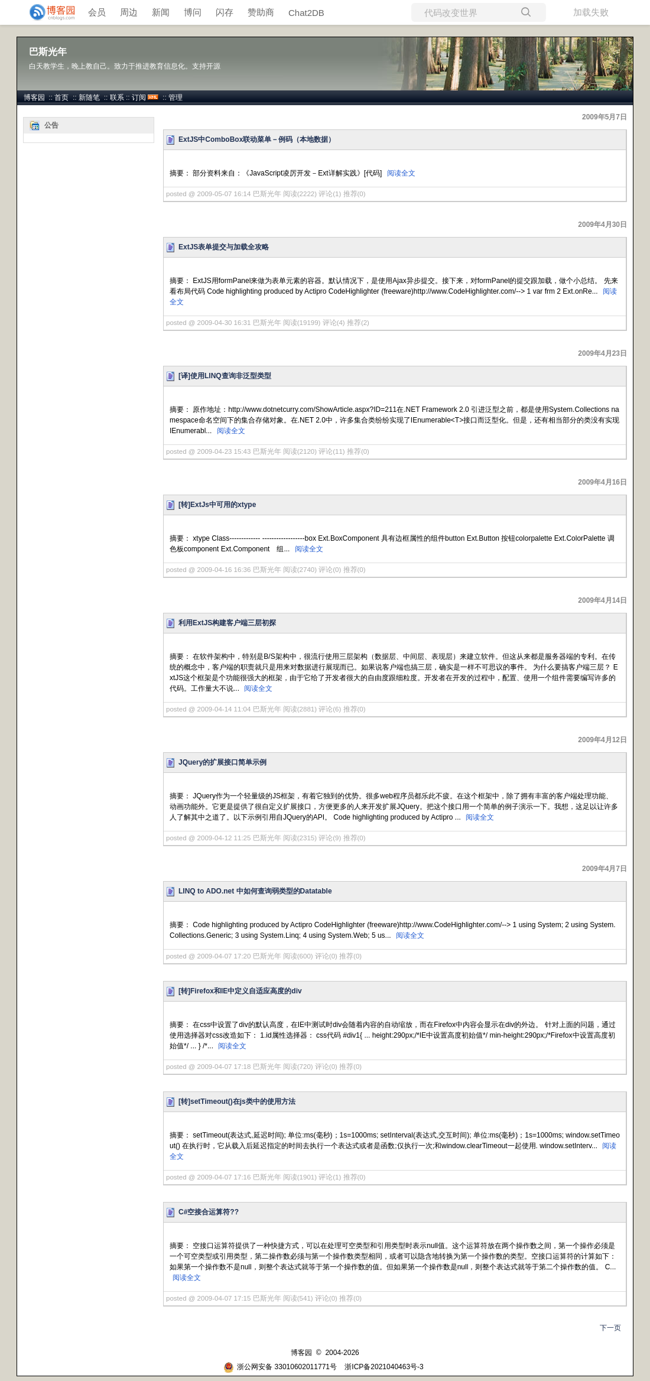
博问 (193, 12)
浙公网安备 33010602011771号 (280, 1367)
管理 (175, 97)
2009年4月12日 (602, 740)
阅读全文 (401, 173)
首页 (61, 97)
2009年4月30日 (602, 224)
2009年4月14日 (602, 600)
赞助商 (261, 12)
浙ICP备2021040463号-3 (383, 1367)
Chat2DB (306, 13)
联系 (117, 97)
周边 (129, 12)
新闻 (161, 12)
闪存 (224, 12)
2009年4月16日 (602, 482)
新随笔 (89, 97)
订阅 (139, 97)
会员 (97, 12)
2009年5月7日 (604, 117)
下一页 (610, 1328)
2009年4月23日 (602, 353)
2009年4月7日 (604, 869)
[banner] (47, 12)
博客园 (34, 97)
